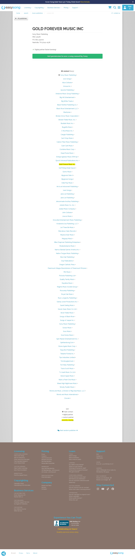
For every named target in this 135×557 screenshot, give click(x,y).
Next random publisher (67, 430)
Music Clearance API (19, 495)
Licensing (28, 8)
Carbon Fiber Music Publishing (67, 142)
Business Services (54, 8)
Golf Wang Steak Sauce (67, 168)
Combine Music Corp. (67, 149)
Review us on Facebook (103, 478)
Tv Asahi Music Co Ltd (67, 372)
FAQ (97, 454)
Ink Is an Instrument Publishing (67, 186)
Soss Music (67, 331)
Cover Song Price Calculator (22, 459)
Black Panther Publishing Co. (67, 105)
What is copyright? (74, 496)
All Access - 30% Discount (49, 472)
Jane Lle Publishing (67, 194)
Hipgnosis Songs (67, 179)
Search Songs (73, 455)
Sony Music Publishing (68, 75)
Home (18, 13)
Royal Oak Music (67, 294)
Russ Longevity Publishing (67, 298)
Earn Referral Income (20, 509)
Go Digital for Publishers (20, 504)
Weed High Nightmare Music (67, 383)
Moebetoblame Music (67, 246)
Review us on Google (103, 479)
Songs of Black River (67, 316)
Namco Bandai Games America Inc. (67, 250)
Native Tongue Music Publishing (67, 253)
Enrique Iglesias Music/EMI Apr (67, 157)
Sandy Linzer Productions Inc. (67, 302)
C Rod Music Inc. (67, 131)
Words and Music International (67, 394)
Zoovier (67, 398)
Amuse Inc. (67, 86)
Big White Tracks (67, 101)
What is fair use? (73, 500)
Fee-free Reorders (46, 461)
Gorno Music (67, 172)
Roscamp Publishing (67, 290)
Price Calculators (46, 477)
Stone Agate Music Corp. (67, 346)
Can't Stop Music (67, 138)
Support (76, 8)
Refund (35, 553)
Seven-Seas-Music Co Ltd (67, 309)
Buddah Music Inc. (67, 123)
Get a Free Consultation (20, 470)
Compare (44, 489)
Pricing (67, 8)
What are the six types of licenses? (78, 470)
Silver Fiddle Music (67, 313)
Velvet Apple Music (67, 376)
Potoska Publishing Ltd (67, 276)
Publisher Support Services (21, 502)
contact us (116, 13)
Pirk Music (67, 272)
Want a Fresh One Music (67, 380)
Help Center (99, 458)
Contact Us (99, 456)
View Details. (85, 2)
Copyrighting (40, 8)
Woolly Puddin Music (67, 387)
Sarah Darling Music (67, 305)
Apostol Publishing (67, 90)
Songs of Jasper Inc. (67, 320)
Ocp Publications (67, 261)
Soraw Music (67, 328)
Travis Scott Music (67, 368)
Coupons (44, 456)
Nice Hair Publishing (67, 257)
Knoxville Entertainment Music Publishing (67, 220)
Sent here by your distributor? (77, 478)
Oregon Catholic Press (67, 264)
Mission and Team (46, 485)
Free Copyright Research (21, 461)
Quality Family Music (67, 279)
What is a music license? (75, 466)
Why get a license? (74, 471)
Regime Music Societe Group (67, 287)
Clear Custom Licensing (20, 468)
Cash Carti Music (67, 146)
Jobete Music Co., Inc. (67, 205)
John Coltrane (67, 212)
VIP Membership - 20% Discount (50, 470)
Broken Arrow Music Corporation (67, 116)
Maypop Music (67, 238)
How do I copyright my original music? (79, 494)
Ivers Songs (67, 190)
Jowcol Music (67, 216)
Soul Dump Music (67, 335)
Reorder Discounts (47, 459)
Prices (43, 454)
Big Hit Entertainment (67, 97)
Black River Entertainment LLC (67, 108)
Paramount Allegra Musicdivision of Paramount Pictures (67, 268)
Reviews (44, 487)
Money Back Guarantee (48, 463)
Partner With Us (18, 497)
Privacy (21, 553)
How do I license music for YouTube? (79, 487)
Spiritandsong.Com (67, 342)
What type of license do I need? (77, 468)
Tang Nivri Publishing (67, 350)
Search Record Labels (75, 459)
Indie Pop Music (67, 183)
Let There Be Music (67, 227)
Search (26, 13)
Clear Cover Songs (19, 455)
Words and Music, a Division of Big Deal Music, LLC (67, 391)
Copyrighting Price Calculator (22, 485)
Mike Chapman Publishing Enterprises (67, 242)
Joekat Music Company (67, 209)
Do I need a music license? (76, 464)
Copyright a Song (19, 483)
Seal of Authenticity (19, 457)
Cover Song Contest (19, 463)
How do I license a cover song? (77, 477)
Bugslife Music (67, 127)
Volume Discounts (47, 458)
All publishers (21, 18)
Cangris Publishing (67, 134)
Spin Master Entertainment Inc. (67, 339)
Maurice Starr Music (67, 235)
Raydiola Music (67, 283)
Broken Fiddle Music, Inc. (66, 120)
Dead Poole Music (67, 153)
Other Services (18, 511)
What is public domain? (75, 498)
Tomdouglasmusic (67, 361)
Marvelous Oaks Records (67, 231)
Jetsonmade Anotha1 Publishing (67, 201)
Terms (28, 553)
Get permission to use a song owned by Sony (67, 56)
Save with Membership (48, 468)
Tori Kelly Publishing (67, 365)
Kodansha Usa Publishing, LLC (67, 224)
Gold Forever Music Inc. (67, 164)
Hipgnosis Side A (67, 175)
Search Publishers (74, 457)
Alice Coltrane (67, 82)
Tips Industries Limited (67, 357)
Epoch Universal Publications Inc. (67, 160)
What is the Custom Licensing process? (79, 489)
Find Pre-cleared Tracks (20, 475)
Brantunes (66, 112)
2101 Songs (67, 79)
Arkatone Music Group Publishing (67, 94)
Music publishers (37, 13)
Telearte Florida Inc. (67, 354)
